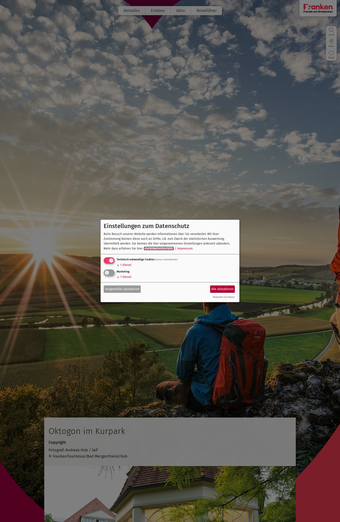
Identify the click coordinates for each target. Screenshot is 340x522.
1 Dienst (124, 265)
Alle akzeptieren (222, 289)
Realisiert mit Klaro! (224, 297)
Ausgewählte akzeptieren (122, 289)
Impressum (185, 248)
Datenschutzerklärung (159, 248)
